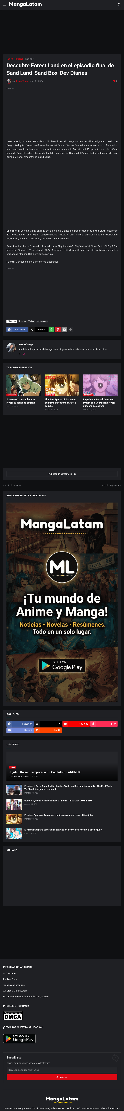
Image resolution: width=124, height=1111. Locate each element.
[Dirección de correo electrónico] (62, 1070)
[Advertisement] (62, 112)
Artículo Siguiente (110, 485)
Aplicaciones (9, 973)
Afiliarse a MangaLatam (15, 990)
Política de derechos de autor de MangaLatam (26, 996)
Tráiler (31, 321)
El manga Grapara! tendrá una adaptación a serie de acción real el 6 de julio (63, 829)
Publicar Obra (10, 979)
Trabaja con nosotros (14, 985)
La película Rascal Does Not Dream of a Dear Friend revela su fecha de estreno (99, 403)
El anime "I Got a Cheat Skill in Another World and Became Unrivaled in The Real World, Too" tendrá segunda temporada (68, 787)
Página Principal (14, 59)
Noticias (29, 59)
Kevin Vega (26, 344)
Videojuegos (42, 321)
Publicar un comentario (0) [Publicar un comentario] (62, 474)
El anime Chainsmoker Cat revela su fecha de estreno (20, 401)
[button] (4, 5)
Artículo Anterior (13, 485)
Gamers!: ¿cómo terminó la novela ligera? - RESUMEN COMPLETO (58, 800)
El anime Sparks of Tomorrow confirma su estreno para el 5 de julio (60, 403)
